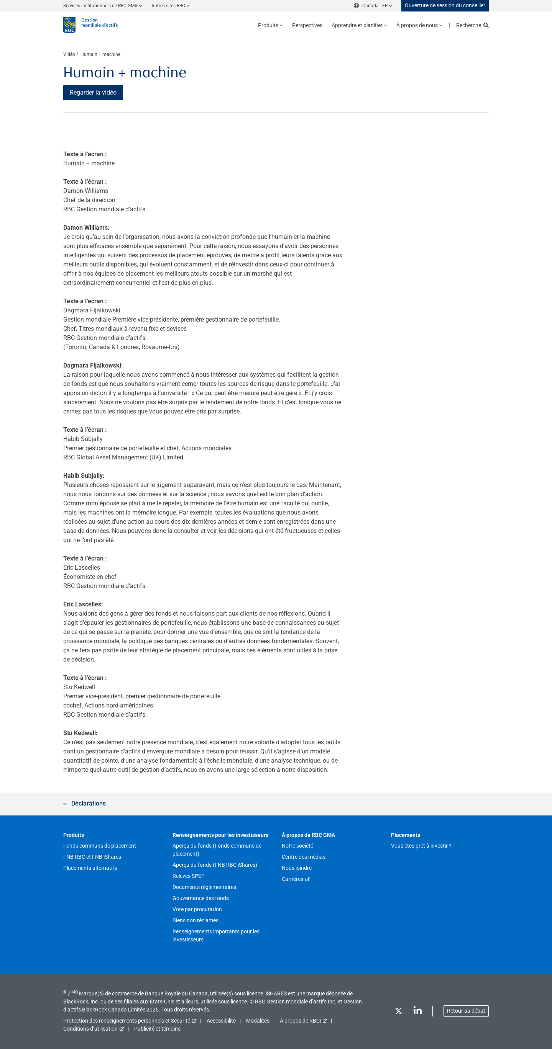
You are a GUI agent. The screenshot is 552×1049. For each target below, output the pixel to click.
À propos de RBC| (300, 1021)
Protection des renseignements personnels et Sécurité (126, 1021)
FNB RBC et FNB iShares (92, 857)
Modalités (257, 1021)
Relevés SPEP (188, 876)
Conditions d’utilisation (90, 1029)
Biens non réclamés (195, 920)
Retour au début (466, 1011)
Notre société (297, 846)
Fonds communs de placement (99, 846)
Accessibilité (221, 1021)
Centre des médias (303, 857)
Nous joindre (297, 868)
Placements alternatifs (90, 868)
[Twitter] (398, 1012)
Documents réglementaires (204, 887)
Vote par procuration (197, 909)
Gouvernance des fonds (200, 898)
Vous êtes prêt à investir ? (421, 846)
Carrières (292, 879)
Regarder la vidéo (93, 92)
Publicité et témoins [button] (157, 1029)
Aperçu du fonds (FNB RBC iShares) (214, 865)
